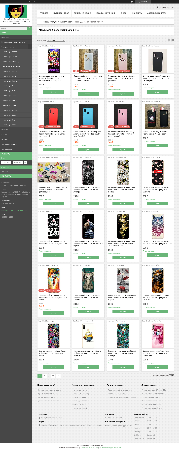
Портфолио (5, 37)
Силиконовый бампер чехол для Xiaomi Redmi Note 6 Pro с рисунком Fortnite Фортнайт (52, 78)
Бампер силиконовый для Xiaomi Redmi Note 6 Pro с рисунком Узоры (52, 353)
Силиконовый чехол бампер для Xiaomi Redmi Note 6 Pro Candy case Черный (156, 78)
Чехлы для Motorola (11, 110)
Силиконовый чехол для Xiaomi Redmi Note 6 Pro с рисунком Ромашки (121, 189)
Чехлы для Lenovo (10, 56)
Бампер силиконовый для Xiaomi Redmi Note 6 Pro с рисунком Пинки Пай (156, 353)
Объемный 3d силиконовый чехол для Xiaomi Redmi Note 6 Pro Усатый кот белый (87, 78)
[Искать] (29, 28)
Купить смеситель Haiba (48, 397)
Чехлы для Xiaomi (10, 71)
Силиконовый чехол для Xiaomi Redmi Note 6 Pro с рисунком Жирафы (86, 189)
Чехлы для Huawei (10, 81)
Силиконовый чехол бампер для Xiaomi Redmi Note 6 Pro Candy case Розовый (122, 134)
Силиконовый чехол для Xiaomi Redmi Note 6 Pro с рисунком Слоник (86, 297)
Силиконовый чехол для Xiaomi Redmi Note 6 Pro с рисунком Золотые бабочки (121, 243)
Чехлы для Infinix (9, 125)
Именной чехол (61, 13)
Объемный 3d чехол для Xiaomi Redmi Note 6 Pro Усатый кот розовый (121, 78)
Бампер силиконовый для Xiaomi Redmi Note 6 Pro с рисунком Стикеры (122, 353)
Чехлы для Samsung (11, 61)
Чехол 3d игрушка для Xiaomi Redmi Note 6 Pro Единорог (155, 133)
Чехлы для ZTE (8, 86)
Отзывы (4, 139)
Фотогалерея (6, 149)
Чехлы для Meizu (9, 76)
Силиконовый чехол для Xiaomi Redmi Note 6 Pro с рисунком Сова (157, 242)
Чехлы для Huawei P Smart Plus (154, 390)
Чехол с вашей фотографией (119, 393)
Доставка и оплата (9, 144)
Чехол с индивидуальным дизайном (122, 397)
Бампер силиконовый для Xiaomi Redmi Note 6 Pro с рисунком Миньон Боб (87, 353)
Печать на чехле (82, 13)
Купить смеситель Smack (48, 393)
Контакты (137, 13)
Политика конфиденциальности (110, 448)
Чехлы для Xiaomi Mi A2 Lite (152, 408)
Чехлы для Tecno (9, 105)
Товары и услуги (7, 47)
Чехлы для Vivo (9, 91)
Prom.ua (100, 445)
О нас (123, 13)
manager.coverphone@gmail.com (14, 210)
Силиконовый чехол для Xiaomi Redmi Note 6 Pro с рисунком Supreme (156, 189)
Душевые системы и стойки (49, 401)
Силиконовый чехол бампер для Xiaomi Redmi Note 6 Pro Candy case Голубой (87, 134)
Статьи (4, 134)
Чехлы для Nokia (9, 115)
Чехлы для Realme (10, 100)
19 (53, 376)
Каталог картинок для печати (13, 42)
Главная (44, 13)
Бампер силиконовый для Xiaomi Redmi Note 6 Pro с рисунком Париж (122, 297)
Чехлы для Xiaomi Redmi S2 (152, 401)
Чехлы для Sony (9, 120)
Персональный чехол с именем (120, 390)
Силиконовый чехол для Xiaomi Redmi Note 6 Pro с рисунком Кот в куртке (88, 243)
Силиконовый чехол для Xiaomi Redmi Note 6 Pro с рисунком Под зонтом (53, 297)
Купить (53, 92)
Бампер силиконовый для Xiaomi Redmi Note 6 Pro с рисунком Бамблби (156, 297)
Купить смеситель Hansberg (49, 390)
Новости (4, 130)
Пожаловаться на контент (89, 448)
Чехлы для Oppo (9, 95)
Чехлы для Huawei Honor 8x (153, 393)
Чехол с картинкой (105, 13)
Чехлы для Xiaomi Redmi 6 (152, 404)
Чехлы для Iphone (10, 52)
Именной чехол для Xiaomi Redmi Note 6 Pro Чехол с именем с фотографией (53, 189)
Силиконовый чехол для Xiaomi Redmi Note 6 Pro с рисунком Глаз (53, 242)
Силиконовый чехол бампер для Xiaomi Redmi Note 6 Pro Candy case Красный (52, 134)
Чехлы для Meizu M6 (150, 397)
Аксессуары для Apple (11, 66)
